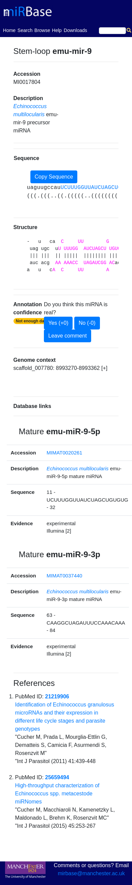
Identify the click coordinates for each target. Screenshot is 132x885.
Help (57, 30)
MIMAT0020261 (64, 452)
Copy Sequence (54, 177)
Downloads (75, 30)
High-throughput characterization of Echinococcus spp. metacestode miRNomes (57, 793)
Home (9, 30)
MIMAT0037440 (64, 575)
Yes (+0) (58, 323)
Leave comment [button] (67, 336)
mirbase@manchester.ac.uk (91, 873)
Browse (42, 30)
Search (25, 30)
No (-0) (87, 323)
